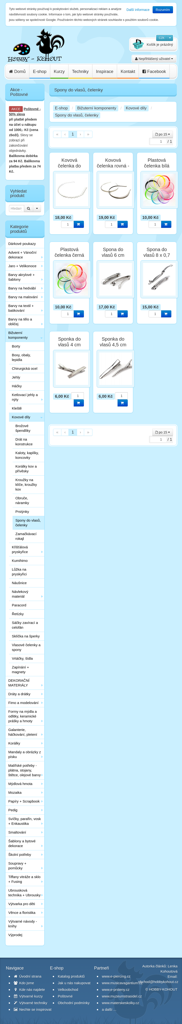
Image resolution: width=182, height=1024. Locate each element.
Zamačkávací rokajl (25, 536)
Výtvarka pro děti (21, 904)
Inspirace (104, 71)
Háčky (17, 386)
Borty (16, 346)
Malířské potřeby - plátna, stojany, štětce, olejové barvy (24, 770)
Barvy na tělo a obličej (20, 321)
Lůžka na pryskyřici (19, 571)
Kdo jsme (24, 983)
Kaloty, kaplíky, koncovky (27, 455)
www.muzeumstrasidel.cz (122, 996)
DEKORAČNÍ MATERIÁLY (18, 682)
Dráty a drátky (19, 694)
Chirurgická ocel (24, 368)
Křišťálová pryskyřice (20, 549)
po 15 (162, 134)
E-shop (39, 71)
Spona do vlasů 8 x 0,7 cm (156, 255)
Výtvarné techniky (30, 1003)
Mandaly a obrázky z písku (24, 754)
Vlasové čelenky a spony (26, 647)
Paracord (19, 605)
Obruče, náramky (22, 500)
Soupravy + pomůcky (17, 865)
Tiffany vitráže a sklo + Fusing (24, 879)
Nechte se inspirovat (32, 1009)
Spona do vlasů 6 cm (113, 252)
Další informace (138, 10)
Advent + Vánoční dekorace (22, 254)
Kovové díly (21, 417)
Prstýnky (22, 512)
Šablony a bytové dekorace (22, 843)
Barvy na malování (23, 297)
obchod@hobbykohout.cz (158, 982)
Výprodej (15, 935)
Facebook (154, 71)
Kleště (17, 408)
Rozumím (163, 10)
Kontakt (128, 71)
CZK (161, 38)
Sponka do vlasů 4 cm (69, 341)
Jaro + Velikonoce (22, 266)
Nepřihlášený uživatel (154, 59)
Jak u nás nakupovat (74, 983)
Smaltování (17, 832)
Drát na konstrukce (24, 441)
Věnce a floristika (21, 913)
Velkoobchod (68, 990)
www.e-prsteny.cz (115, 990)
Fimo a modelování (23, 703)
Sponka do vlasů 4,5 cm (113, 341)
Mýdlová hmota (20, 784)
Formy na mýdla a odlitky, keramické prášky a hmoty (22, 716)
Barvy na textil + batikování (21, 308)
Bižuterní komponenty (18, 335)
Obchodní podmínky (74, 1003)
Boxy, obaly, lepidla (21, 357)
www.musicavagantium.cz (122, 983)
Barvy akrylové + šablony (21, 277)
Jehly (16, 377)
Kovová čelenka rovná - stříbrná (113, 166)
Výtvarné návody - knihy (22, 923)
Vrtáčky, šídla (22, 658)
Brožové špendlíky (22, 428)
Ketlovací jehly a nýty (25, 397)
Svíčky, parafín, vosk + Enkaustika (24, 821)
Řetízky (18, 614)
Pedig (12, 810)
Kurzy (59, 71)
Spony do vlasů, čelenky (28, 522)
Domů (17, 71)
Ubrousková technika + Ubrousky (24, 892)
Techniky (80, 71)
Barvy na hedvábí (22, 288)
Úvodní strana (27, 976)
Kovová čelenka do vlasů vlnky (69, 166)
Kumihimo (20, 561)
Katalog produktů (71, 976)
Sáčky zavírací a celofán (25, 625)
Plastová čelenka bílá (156, 163)
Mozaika (15, 792)
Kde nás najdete (29, 990)
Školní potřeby (19, 855)
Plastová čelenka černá (69, 252)
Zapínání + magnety (20, 669)
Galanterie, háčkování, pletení (22, 732)
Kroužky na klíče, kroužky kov (26, 484)
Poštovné (31, 109)
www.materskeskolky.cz (120, 1003)
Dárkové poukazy (22, 244)
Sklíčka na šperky (26, 636)
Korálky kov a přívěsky (26, 468)
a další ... (109, 1009)
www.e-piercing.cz (116, 976)
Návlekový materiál (20, 594)
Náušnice (19, 583)
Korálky (14, 743)
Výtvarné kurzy (28, 996)
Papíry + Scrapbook (24, 801)
